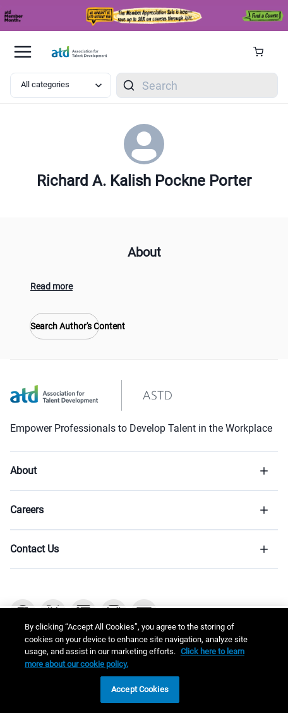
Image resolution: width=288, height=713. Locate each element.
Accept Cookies (140, 689)
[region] (144, 660)
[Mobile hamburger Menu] (22, 52)
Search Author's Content (64, 326)
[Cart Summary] (263, 51)
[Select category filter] (60, 85)
